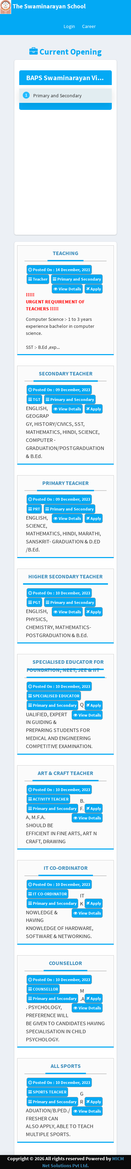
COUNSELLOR (65, 962)
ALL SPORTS (66, 1065)
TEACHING (65, 252)
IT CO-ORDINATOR (66, 867)
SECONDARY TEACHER (66, 373)
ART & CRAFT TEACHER (65, 772)
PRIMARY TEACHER (65, 482)
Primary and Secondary (52, 95)
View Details (67, 288)
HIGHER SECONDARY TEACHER (65, 576)
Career (89, 26)
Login (69, 26)
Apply (93, 288)
